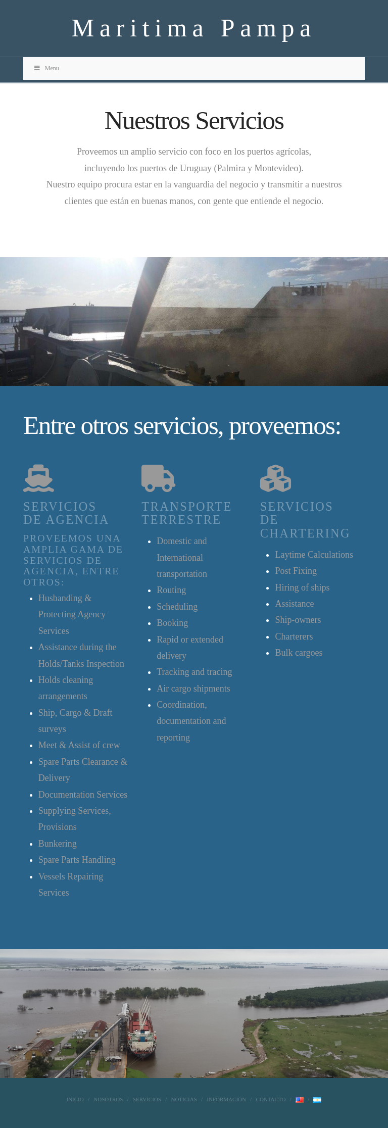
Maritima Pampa (194, 27)
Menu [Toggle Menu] (46, 68)
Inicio (75, 1099)
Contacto (271, 1099)
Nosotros (108, 1099)
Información (226, 1099)
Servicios (147, 1099)
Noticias (184, 1099)
